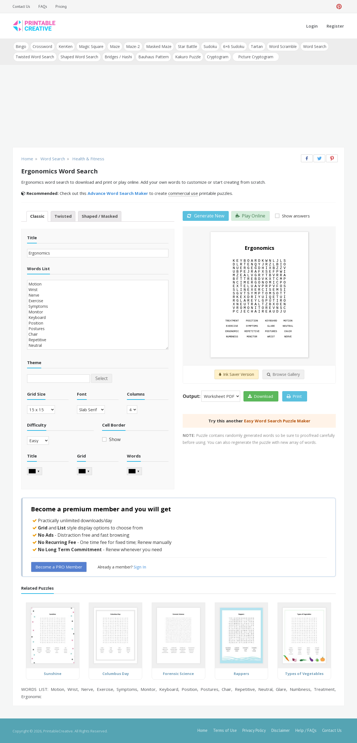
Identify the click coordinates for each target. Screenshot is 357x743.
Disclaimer (280, 729)
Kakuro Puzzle (187, 56)
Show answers (295, 215)
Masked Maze (157, 46)
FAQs (42, 6)
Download (260, 395)
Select (101, 377)
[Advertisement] (178, 106)
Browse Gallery (283, 373)
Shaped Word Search (79, 56)
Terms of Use (225, 729)
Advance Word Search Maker (118, 192)
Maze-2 (132, 46)
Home (202, 729)
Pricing (61, 6)
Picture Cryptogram (254, 56)
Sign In (140, 566)
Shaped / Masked (100, 215)
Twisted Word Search (35, 56)
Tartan (254, 46)
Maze (114, 46)
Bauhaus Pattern (153, 56)
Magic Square (90, 46)
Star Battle (186, 46)
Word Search (312, 46)
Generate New (205, 215)
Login (312, 26)
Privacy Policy (254, 729)
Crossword (42, 46)
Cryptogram (216, 56)
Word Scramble (280, 46)
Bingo (21, 46)
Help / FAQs (306, 729)
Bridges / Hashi (117, 56)
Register (335, 26)
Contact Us (21, 6)
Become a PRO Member (58, 566)
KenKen (65, 46)
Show (114, 439)
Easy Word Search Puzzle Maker (277, 420)
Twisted (63, 215)
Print (294, 395)
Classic (37, 215)
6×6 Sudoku (231, 46)
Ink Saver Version (236, 373)
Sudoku (208, 46)
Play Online (250, 215)
